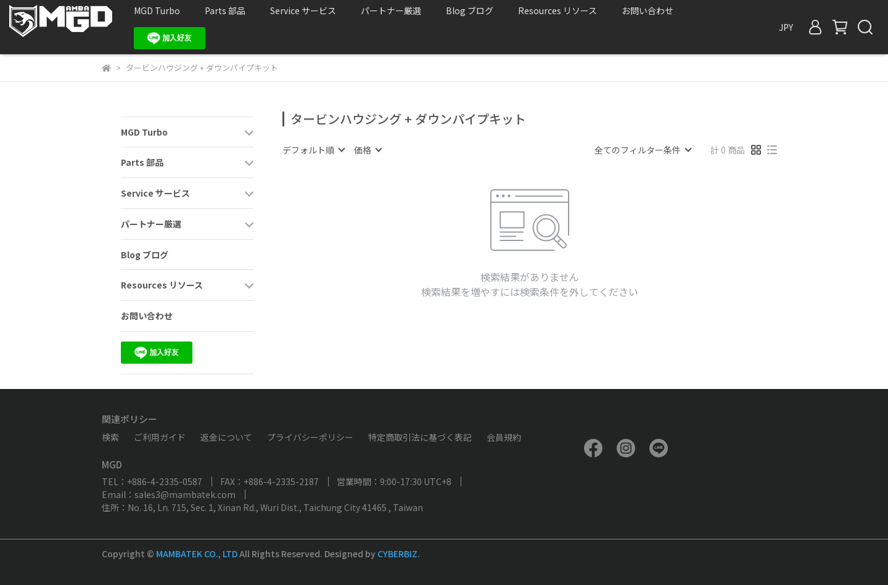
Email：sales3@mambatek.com (169, 494)
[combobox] (313, 150)
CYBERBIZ (397, 553)
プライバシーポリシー (310, 437)
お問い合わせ (647, 10)
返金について (226, 437)
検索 (110, 437)
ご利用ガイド (160, 437)
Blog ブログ (469, 10)
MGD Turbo (157, 10)
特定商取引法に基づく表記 (420, 437)
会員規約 (504, 437)
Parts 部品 (225, 10)
